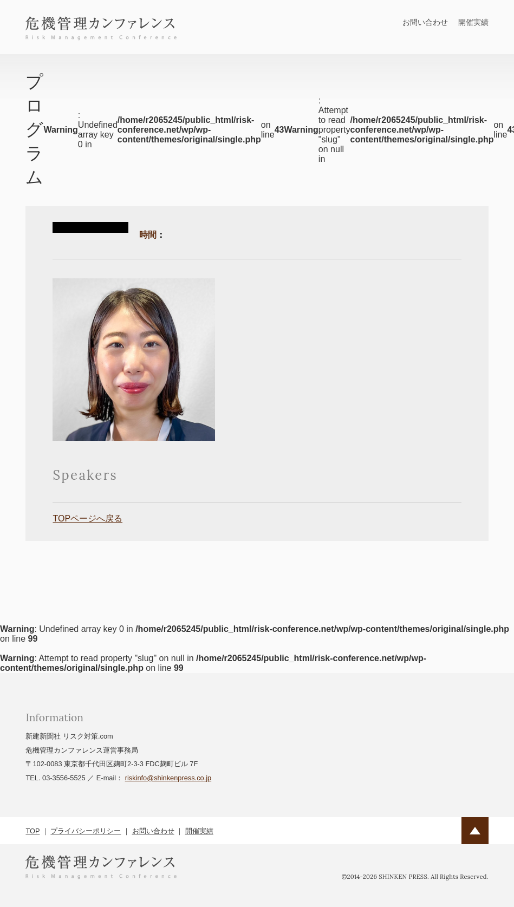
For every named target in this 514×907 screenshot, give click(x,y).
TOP (32, 831)
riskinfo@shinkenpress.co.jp (168, 778)
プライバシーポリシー (85, 831)
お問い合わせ (425, 22)
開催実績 (473, 22)
